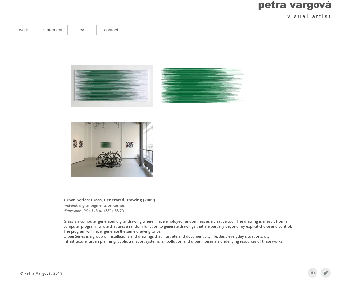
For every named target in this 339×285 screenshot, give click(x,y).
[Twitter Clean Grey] (326, 273)
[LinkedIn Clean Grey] (312, 273)
